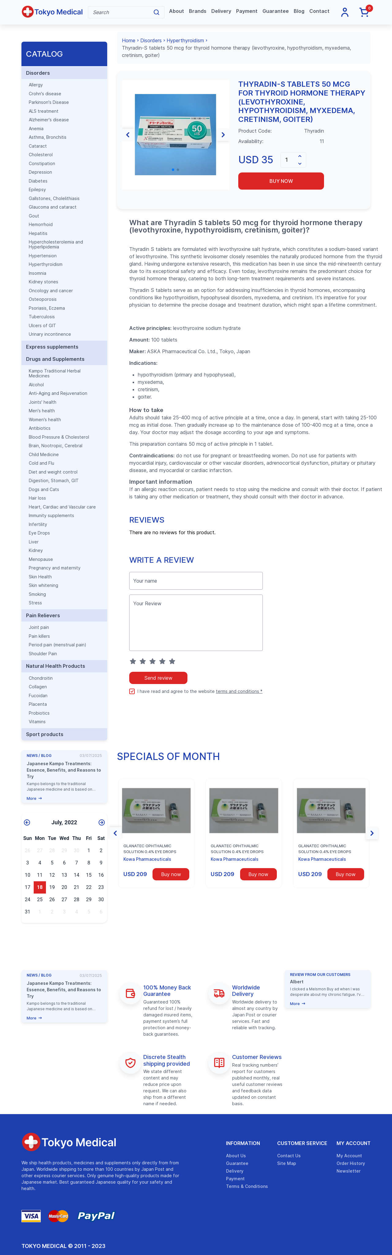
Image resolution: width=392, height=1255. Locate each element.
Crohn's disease (45, 93)
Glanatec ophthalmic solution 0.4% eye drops (149, 848)
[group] (175, 134)
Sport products (44, 734)
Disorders (38, 73)
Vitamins (37, 721)
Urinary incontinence (50, 334)
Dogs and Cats (44, 489)
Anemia (36, 128)
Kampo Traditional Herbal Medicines (55, 373)
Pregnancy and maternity (55, 567)
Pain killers (39, 636)
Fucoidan (38, 695)
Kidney (36, 550)
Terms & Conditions (247, 1186)
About (176, 11)
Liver (34, 541)
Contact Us (289, 1155)
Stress (35, 602)
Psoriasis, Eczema (47, 308)
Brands (197, 11)
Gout (34, 216)
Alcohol (36, 384)
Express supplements (52, 347)
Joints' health (42, 402)
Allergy (36, 84)
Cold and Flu (41, 463)
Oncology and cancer (51, 290)
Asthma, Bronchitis (47, 137)
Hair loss (37, 498)
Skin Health (40, 576)
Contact (319, 11)
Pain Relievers (43, 615)
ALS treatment (43, 111)
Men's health (42, 410)
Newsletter (348, 1171)
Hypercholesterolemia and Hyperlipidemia (56, 244)
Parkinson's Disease (49, 102)
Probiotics (39, 713)
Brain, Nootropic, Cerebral (55, 445)
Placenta (38, 704)
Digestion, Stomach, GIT (54, 480)
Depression (40, 172)
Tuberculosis (42, 316)
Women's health (45, 419)
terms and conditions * (239, 691)
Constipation (42, 163)
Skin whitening (43, 585)
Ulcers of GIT (42, 325)
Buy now (281, 181)
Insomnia (37, 273)
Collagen (38, 686)
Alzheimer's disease (49, 119)
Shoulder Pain (43, 653)
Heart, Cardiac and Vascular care (62, 507)
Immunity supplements (51, 515)
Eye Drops (39, 533)
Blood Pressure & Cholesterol (59, 437)
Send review (158, 678)
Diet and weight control (53, 472)
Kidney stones (43, 281)
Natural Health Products (55, 666)
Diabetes (38, 181)
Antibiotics (40, 428)
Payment (247, 11)
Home (128, 40)
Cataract (38, 146)
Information (243, 1143)
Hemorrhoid (41, 224)
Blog (299, 11)
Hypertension (43, 255)
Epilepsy (37, 189)
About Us (236, 1155)
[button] (128, 135)
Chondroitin (41, 678)
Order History (351, 1163)
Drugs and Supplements (55, 359)
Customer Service (302, 1143)
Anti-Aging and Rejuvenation (58, 393)
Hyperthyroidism (45, 264)
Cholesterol (41, 154)
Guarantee (275, 11)
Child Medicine (44, 454)
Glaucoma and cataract (53, 207)
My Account (354, 1143)
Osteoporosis (43, 299)
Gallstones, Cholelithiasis (54, 198)
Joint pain (39, 627)
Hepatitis (38, 233)
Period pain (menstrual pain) (57, 644)
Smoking (37, 594)
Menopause (41, 559)
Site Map (286, 1163)
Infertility (38, 524)
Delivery (221, 11)
